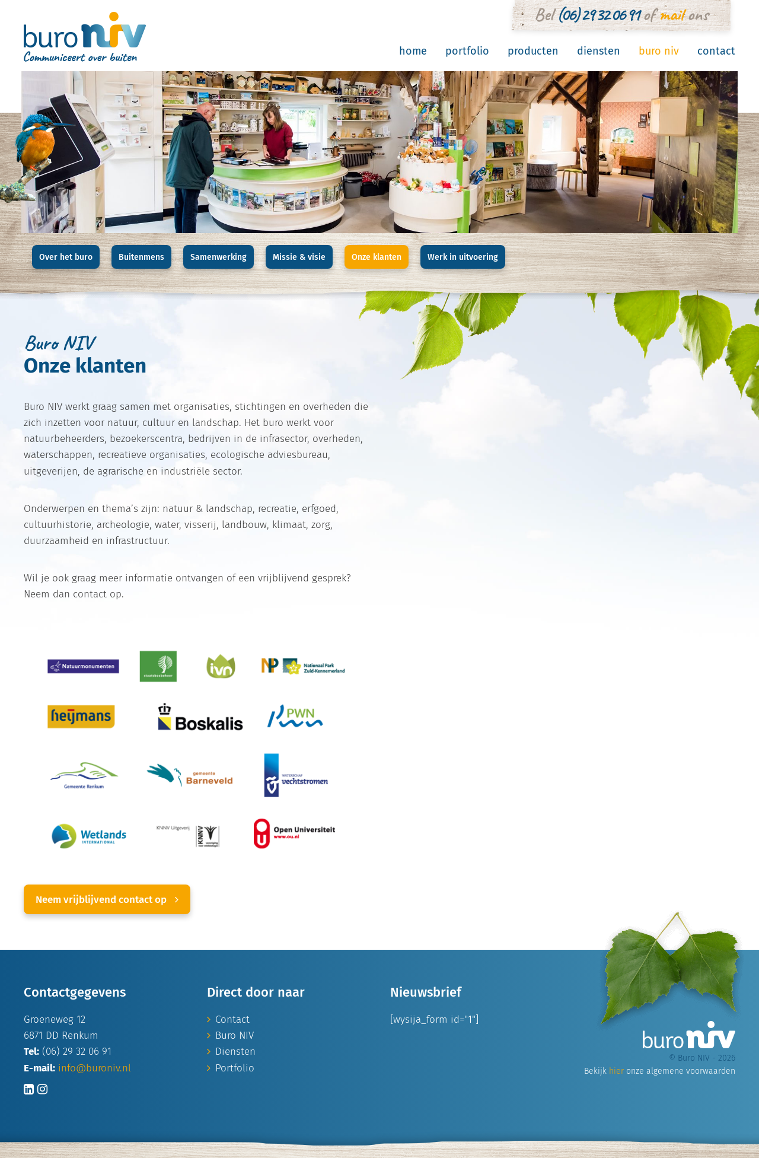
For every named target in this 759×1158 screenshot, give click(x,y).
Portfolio (467, 51)
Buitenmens (141, 257)
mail (671, 14)
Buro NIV (659, 51)
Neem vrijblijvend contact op (107, 899)
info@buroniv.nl (94, 1068)
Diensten (598, 51)
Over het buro (66, 257)
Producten (533, 51)
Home (413, 51)
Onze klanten (376, 257)
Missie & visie (299, 257)
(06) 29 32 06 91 (598, 14)
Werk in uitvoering (463, 257)
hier (616, 1071)
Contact (716, 51)
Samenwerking (218, 257)
